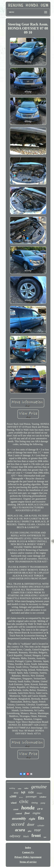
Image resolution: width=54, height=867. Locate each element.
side (31, 792)
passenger (31, 796)
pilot (29, 831)
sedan (19, 788)
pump (43, 803)
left (23, 792)
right (32, 819)
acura (20, 829)
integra (39, 793)
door (30, 824)
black (26, 836)
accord (18, 824)
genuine (39, 786)
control (19, 813)
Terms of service (27, 861)
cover (16, 809)
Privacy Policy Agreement (28, 857)
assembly (19, 818)
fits (41, 818)
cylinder (40, 825)
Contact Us (28, 852)
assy (16, 792)
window (42, 797)
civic (24, 801)
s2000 (13, 796)
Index (28, 847)
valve (26, 788)
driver (21, 797)
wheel (13, 803)
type (45, 837)
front (36, 835)
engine (36, 813)
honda (27, 808)
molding (12, 788)
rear (37, 830)
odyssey (15, 836)
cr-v (40, 809)
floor (27, 813)
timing (34, 802)
